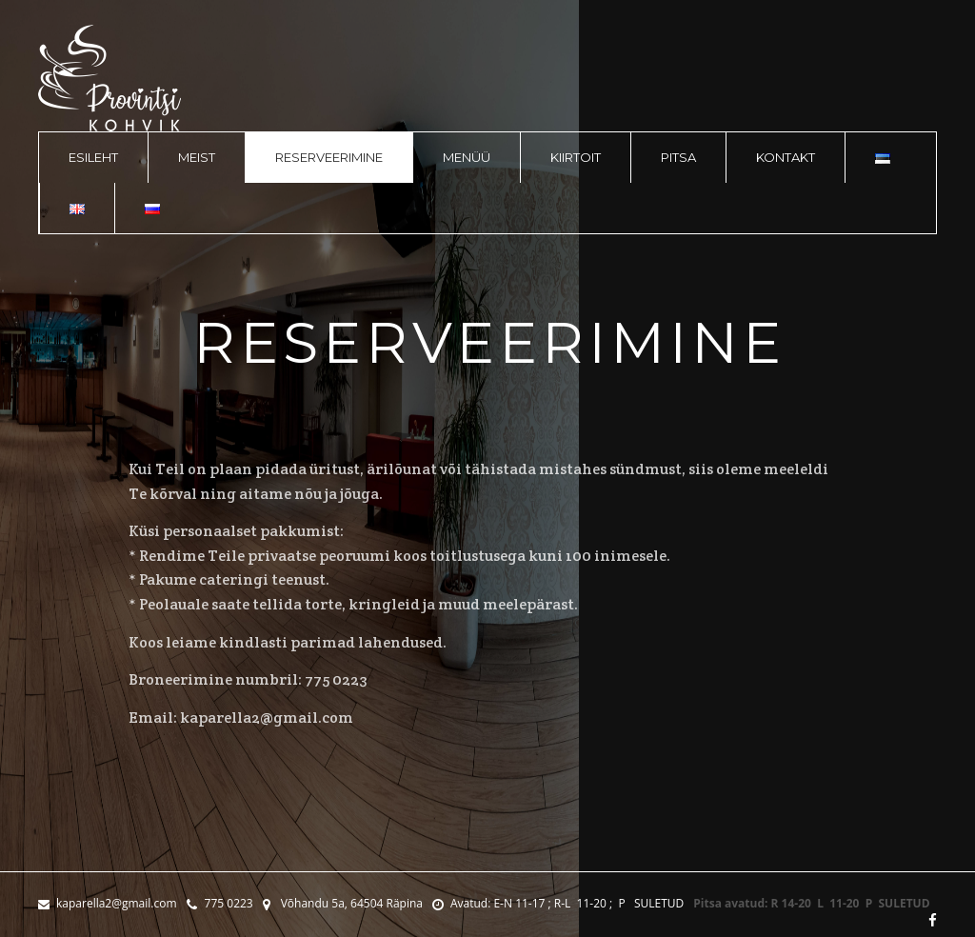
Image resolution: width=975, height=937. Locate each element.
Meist (196, 157)
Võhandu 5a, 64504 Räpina (343, 903)
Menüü (466, 157)
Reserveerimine (329, 157)
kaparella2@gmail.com (107, 903)
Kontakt (785, 157)
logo (109, 78)
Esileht (93, 157)
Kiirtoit (575, 157)
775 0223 (220, 903)
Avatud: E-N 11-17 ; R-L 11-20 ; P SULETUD (558, 903)
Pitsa (678, 157)
